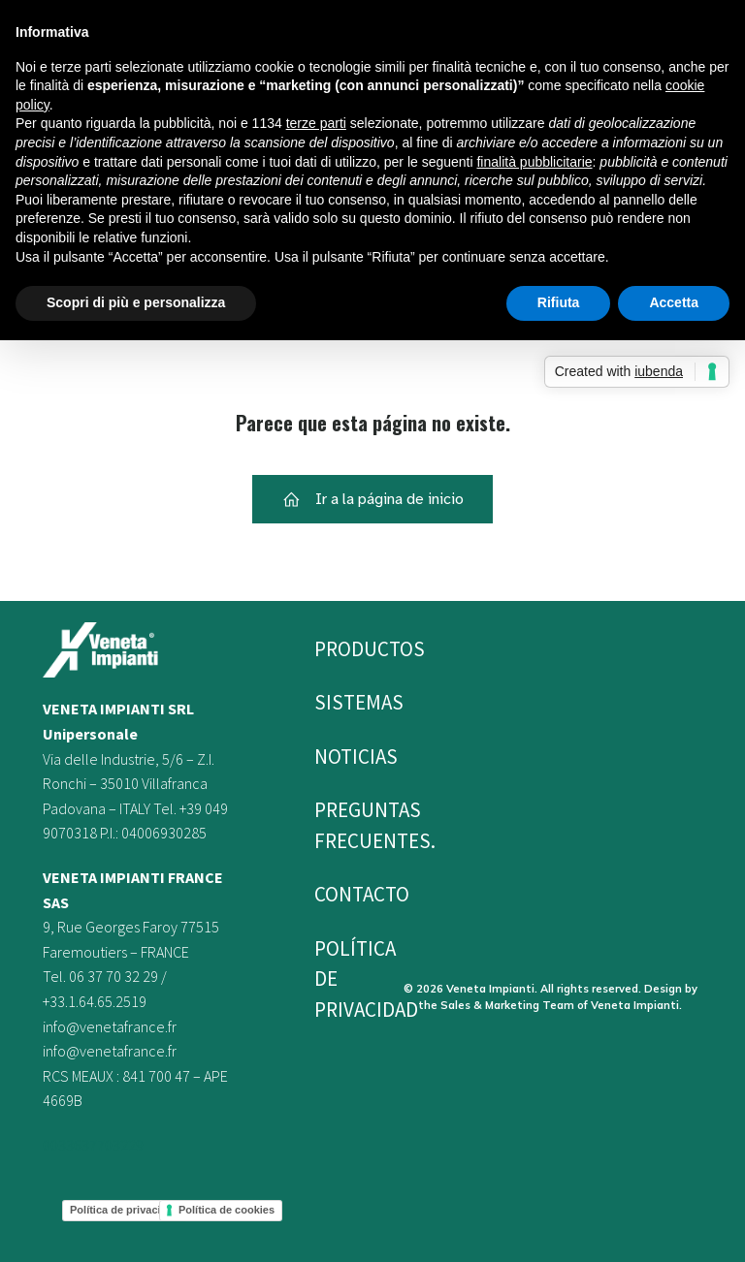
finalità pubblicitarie (534, 162)
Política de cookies (226, 1209)
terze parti (316, 123)
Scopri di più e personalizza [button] (136, 302)
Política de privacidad (124, 1209)
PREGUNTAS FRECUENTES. (336, 825)
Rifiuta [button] (558, 302)
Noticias (336, 756)
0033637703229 (93, 1144)
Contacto (336, 894)
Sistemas (336, 702)
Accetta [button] (673, 302)
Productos (336, 649)
